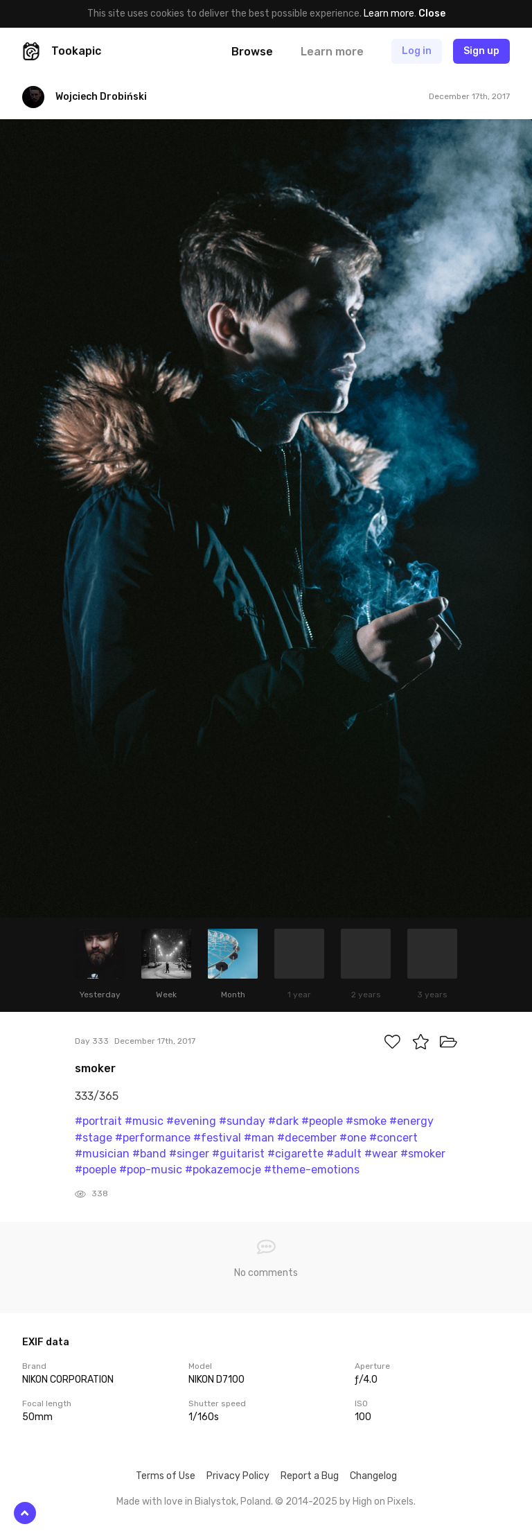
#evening (191, 1121)
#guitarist (238, 1153)
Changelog (373, 1476)
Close (431, 13)
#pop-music (150, 1169)
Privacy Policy (237, 1476)
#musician (102, 1153)
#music (144, 1121)
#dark (283, 1121)
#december (307, 1137)
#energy (411, 1121)
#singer (189, 1153)
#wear (381, 1153)
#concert (393, 1137)
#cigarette (295, 1153)
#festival (217, 1137)
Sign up (481, 51)
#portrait (98, 1121)
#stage (93, 1137)
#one (352, 1137)
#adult (344, 1153)
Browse (252, 51)
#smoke (366, 1121)
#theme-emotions (312, 1169)
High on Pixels (383, 1501)
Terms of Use (165, 1476)
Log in (417, 51)
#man (259, 1137)
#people (322, 1121)
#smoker (422, 1153)
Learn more (389, 13)
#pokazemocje (223, 1169)
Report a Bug (310, 1476)
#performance (152, 1137)
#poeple (95, 1169)
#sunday (242, 1121)
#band (149, 1153)
